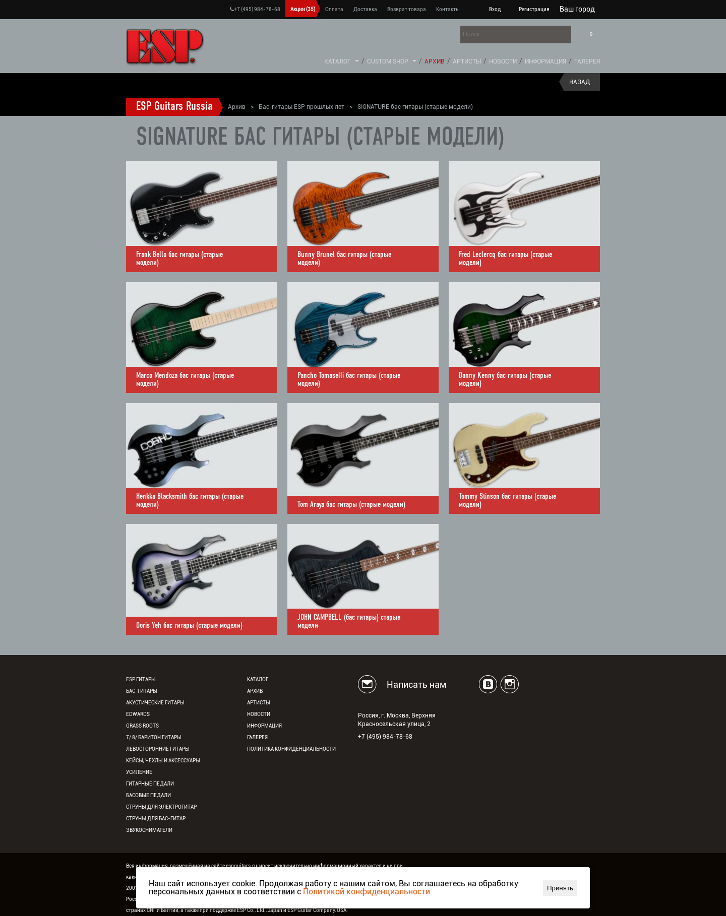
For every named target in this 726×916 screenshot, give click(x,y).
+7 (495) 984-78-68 (255, 9)
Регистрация (534, 9)
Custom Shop (387, 61)
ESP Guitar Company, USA (316, 910)
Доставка (365, 9)
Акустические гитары (155, 702)
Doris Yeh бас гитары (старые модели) (189, 625)
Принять (560, 888)
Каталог (337, 61)
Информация (545, 61)
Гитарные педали (150, 784)
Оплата (334, 9)
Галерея (587, 61)
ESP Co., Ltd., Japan (259, 910)
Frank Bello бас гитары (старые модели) (179, 259)
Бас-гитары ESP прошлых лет (301, 106)
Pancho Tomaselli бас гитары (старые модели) (348, 379)
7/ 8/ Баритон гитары (154, 737)
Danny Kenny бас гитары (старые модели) (505, 379)
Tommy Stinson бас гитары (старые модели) (507, 500)
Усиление (139, 772)
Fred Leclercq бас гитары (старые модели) (505, 259)
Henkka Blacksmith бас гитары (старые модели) (190, 500)
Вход (495, 9)
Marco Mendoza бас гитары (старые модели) (185, 379)
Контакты (448, 9)
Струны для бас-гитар (156, 818)
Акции (302, 9)
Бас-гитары (141, 691)
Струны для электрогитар (161, 807)
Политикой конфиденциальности (366, 891)
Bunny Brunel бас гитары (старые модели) (344, 259)
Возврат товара (406, 9)
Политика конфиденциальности (291, 749)
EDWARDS (138, 714)
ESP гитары (141, 679)
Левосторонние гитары (158, 749)
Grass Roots (142, 726)
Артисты (467, 61)
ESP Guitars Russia (174, 106)
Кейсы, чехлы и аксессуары (163, 760)
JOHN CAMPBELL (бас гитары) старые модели (348, 621)
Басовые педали (148, 795)
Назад (579, 82)
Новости (503, 61)
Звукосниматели (149, 830)
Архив (435, 61)
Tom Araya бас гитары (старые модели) (351, 504)
